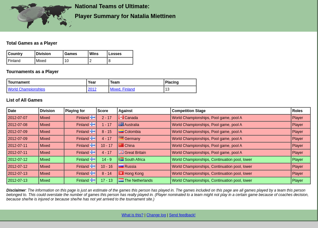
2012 (92, 89)
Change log (156, 215)
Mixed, (116, 89)
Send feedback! (182, 215)
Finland (128, 89)
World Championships (26, 89)
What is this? (132, 215)
